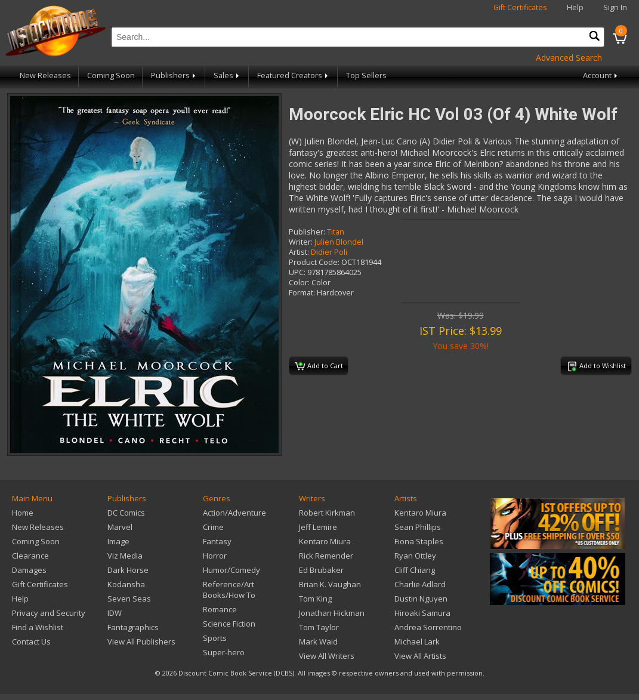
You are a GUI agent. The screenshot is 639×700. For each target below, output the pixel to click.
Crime (213, 527)
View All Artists (420, 655)
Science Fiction (229, 623)
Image (118, 541)
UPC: (297, 272)
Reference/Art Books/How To (229, 589)
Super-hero (224, 652)
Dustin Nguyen (420, 598)
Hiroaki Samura (422, 613)
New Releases (45, 75)
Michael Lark (417, 641)
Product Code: (314, 262)
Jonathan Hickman (332, 613)
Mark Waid (318, 641)
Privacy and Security (48, 613)
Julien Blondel (338, 242)
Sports (215, 638)
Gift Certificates (520, 7)
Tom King (315, 598)
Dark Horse (128, 570)
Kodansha (126, 584)
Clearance (30, 555)
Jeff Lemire (318, 527)
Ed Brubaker (321, 570)
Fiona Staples (418, 541)
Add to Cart (319, 366)
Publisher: (307, 232)
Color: (299, 282)
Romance (220, 609)
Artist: (299, 252)
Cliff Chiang (414, 570)
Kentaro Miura (325, 541)
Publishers (174, 75)
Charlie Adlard (420, 584)
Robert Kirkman (327, 512)
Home (22, 512)
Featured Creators (293, 75)
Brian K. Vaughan (330, 584)
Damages (29, 570)
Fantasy (217, 541)
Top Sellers (366, 75)
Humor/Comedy (231, 570)
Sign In (615, 7)
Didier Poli (329, 252)
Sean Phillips (417, 527)
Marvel (119, 527)
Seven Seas (129, 598)
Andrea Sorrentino (428, 627)
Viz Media (125, 555)
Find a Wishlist (37, 627)
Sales (227, 75)
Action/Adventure (234, 512)
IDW (114, 613)
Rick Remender (326, 555)
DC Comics (126, 512)
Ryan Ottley (415, 555)
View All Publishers (141, 641)
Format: (302, 293)
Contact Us (31, 641)
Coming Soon (111, 75)
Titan (335, 232)
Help (575, 7)
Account (601, 75)
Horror (215, 555)
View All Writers (326, 655)
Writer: (301, 242)
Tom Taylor (319, 627)
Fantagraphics (133, 627)
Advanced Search (569, 57)
